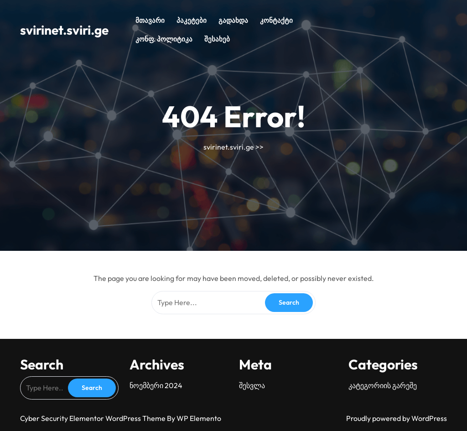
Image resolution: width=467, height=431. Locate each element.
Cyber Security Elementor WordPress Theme (93, 418)
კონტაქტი (276, 20)
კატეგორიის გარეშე (382, 385)
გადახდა (233, 20)
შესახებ (217, 39)
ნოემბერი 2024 (156, 385)
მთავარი (150, 20)
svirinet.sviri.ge (64, 30)
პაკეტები (191, 20)
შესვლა (252, 385)
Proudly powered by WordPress (396, 418)
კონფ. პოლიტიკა (163, 39)
